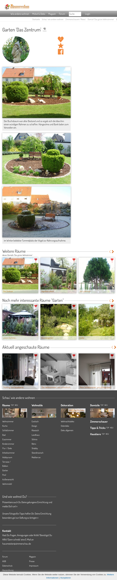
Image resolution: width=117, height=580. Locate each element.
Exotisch (35, 421)
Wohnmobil (7, 484)
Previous (109, 252)
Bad (4, 435)
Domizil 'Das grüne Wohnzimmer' (101, 19)
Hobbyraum (7, 457)
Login (87, 13)
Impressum (33, 565)
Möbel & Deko (38, 13)
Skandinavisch (37, 452)
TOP (12, 405)
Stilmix (34, 439)
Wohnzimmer (8, 421)
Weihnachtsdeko (67, 421)
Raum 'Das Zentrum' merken (61, 46)
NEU (16, 405)
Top (101, 405)
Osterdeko (65, 426)
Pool (4, 474)
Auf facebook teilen (61, 52)
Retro (34, 443)
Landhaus (36, 435)
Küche (4, 426)
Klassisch (35, 430)
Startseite (36, 19)
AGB (4, 561)
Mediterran (36, 457)
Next (113, 252)
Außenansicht (8, 479)
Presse (31, 561)
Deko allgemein (67, 430)
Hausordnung (7, 570)
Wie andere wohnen (19, 13)
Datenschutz (7, 565)
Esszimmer (6, 439)
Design (34, 426)
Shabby (35, 448)
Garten (5, 470)
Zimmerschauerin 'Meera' (75, 19)
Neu (106, 405)
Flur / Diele (7, 448)
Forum (62, 13)
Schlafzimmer (8, 430)
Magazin (52, 13)
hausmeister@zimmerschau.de (16, 543)
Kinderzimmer (8, 443)
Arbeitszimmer (8, 452)
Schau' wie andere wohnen (52, 19)
